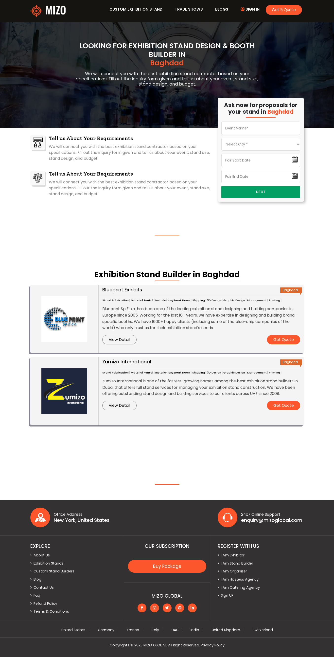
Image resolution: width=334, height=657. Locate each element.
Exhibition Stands (49, 563)
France (133, 630)
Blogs (221, 9)
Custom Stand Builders (54, 571)
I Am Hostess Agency (240, 579)
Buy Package (167, 566)
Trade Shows (189, 9)
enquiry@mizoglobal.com (271, 520)
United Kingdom (226, 630)
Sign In (250, 9)
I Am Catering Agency (240, 587)
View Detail (119, 339)
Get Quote (283, 339)
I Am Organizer (234, 571)
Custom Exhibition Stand (135, 9)
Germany (106, 630)
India (195, 630)
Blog (37, 579)
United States (73, 630)
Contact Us (44, 587)
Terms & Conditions (51, 611)
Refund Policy (45, 603)
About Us (42, 555)
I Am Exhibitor (233, 555)
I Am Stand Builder (237, 563)
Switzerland (263, 630)
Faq (37, 595)
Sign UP (227, 595)
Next (261, 192)
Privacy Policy (213, 645)
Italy (155, 630)
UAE (175, 630)
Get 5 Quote (284, 10)
